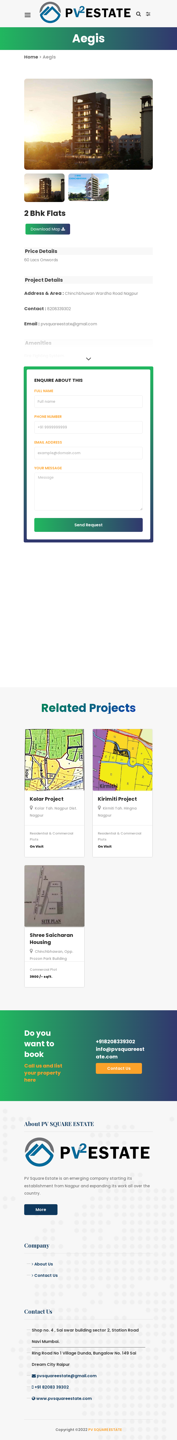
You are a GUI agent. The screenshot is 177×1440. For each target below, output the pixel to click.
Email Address (48, 442)
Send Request (88, 525)
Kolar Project (47, 798)
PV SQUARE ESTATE (105, 1429)
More (41, 1210)
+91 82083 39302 (50, 1387)
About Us (42, 1264)
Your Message (48, 468)
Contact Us (45, 1275)
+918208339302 (120, 1049)
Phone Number (48, 416)
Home (31, 57)
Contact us (119, 1068)
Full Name (43, 390)
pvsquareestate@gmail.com (64, 1376)
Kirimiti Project (117, 798)
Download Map (48, 229)
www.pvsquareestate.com (62, 1398)
